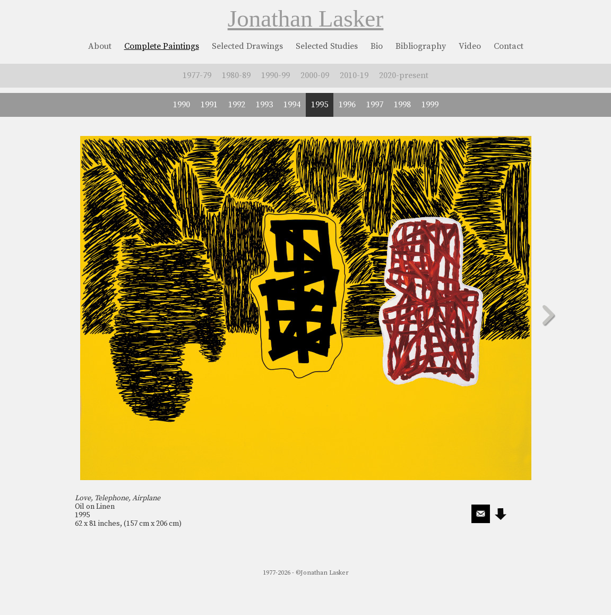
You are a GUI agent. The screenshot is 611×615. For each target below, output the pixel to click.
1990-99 (275, 75)
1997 (374, 104)
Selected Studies (327, 46)
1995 (319, 104)
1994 (291, 104)
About (99, 46)
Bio (377, 46)
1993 (264, 104)
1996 (347, 104)
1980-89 (236, 75)
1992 (236, 104)
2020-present (403, 75)
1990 (181, 104)
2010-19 (354, 75)
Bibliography (420, 46)
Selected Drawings (247, 46)
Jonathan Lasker (306, 18)
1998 (402, 104)
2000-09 (314, 75)
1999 (429, 104)
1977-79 (197, 75)
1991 (209, 104)
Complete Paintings (161, 46)
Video (470, 46)
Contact (508, 46)
